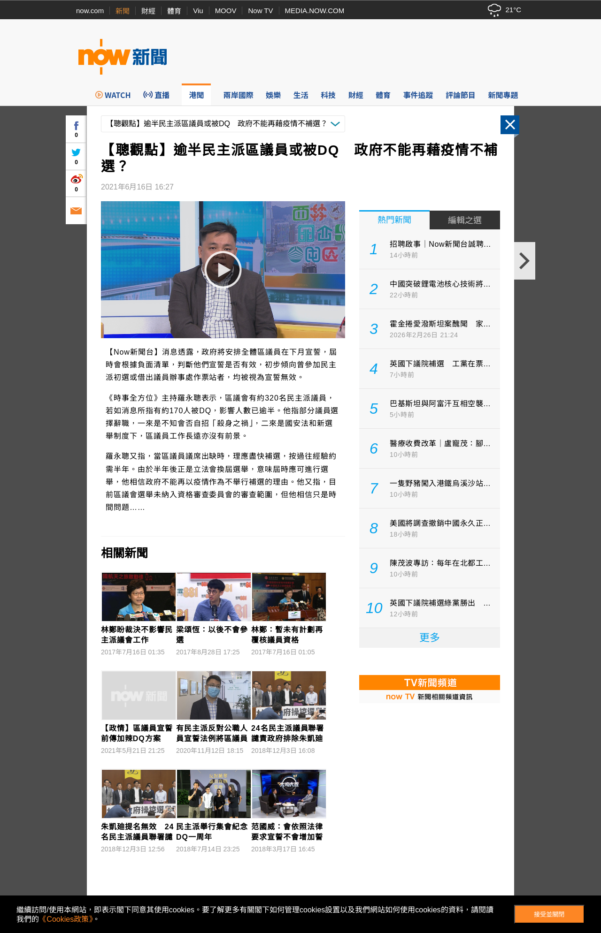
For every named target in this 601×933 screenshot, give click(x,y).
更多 (429, 638)
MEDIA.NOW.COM (315, 11)
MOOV (226, 11)
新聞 (123, 11)
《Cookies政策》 (65, 919)
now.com (90, 11)
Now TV (260, 11)
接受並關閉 (549, 914)
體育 (174, 11)
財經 (148, 11)
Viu (198, 11)
